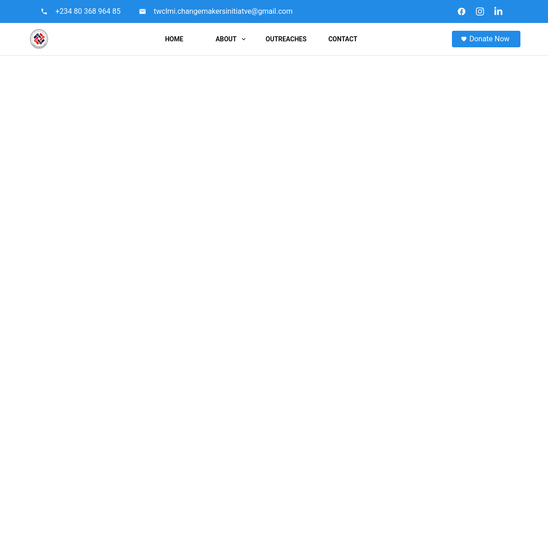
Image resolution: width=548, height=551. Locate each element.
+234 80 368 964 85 (87, 11)
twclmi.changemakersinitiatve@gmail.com (223, 11)
